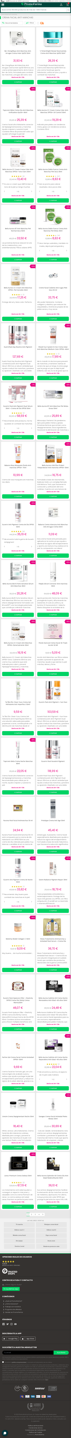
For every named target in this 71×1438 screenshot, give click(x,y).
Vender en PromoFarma (13, 1312)
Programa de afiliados (12, 1309)
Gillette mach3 (51, 1230)
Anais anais (51, 1241)
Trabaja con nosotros (12, 1307)
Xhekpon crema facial (51, 1224)
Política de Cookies (35, 1432)
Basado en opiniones (11, 1265)
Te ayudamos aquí (10, 1289)
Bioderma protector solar (51, 1246)
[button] (61, 5)
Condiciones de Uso (36, 1428)
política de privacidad (19, 1362)
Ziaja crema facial (51, 1235)
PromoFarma (39, 1435)
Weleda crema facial (19, 1235)
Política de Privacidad (35, 1426)
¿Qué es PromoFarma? (12, 1301)
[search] (68, 9)
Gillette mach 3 (19, 1230)
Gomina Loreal (19, 1246)
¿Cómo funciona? (10, 1304)
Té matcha (19, 1224)
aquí (46, 1380)
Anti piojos (19, 1241)
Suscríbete (61, 1352)
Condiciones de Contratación (35, 1430)
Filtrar (30, 23)
